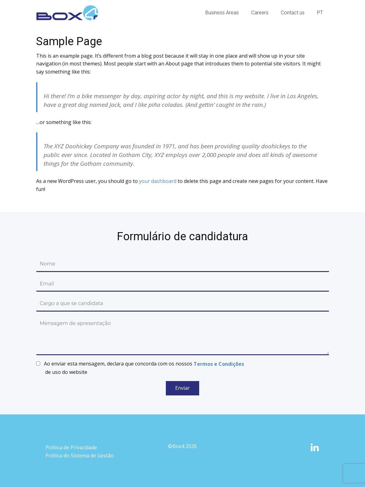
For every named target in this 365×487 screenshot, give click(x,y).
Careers (259, 13)
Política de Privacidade (71, 447)
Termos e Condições (219, 363)
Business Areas (222, 13)
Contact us (293, 13)
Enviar (182, 387)
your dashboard (157, 181)
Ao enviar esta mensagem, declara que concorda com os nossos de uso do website (144, 367)
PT (320, 13)
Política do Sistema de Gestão (80, 455)
